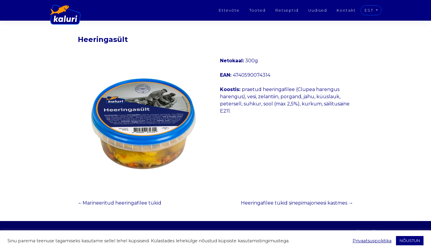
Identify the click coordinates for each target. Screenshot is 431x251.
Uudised (317, 10)
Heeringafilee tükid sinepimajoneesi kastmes (294, 203)
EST (370, 10)
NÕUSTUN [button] (410, 240)
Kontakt (346, 10)
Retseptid (287, 10)
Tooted (257, 10)
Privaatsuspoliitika (372, 241)
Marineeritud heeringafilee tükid (122, 203)
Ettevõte (229, 10)
